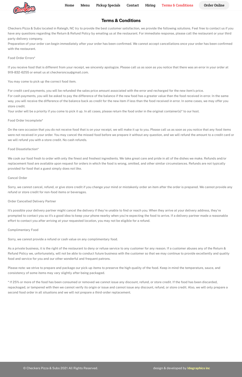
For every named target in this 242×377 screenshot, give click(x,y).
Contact (133, 5)
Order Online (214, 5)
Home (69, 5)
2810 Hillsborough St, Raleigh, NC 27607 (121, 354)
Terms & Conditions (177, 5)
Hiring (150, 5)
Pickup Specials (108, 5)
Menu (85, 5)
